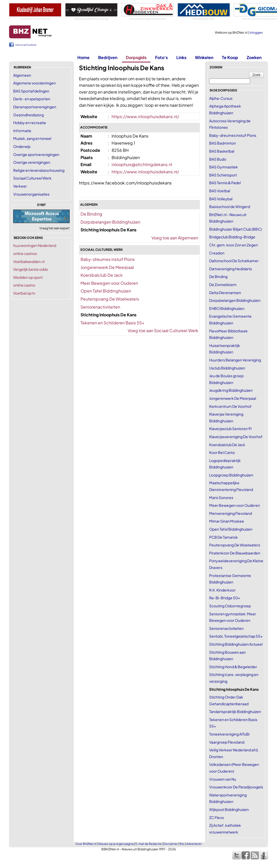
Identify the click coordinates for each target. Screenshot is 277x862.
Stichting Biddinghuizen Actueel (236, 644)
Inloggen (256, 32)
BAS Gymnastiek (223, 167)
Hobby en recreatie (29, 122)
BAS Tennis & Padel (225, 182)
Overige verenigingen (31, 162)
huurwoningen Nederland (34, 245)
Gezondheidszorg (28, 114)
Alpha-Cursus (220, 98)
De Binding (91, 214)
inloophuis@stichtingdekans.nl (142, 164)
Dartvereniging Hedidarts (230, 268)
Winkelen (204, 57)
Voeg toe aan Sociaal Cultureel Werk (163, 330)
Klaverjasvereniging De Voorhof (236, 436)
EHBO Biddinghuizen (226, 308)
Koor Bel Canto (222, 452)
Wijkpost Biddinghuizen (229, 809)
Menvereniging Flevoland (230, 513)
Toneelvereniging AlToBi (229, 734)
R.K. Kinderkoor (222, 590)
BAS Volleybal (220, 198)
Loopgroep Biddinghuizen (231, 475)
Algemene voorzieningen (34, 83)
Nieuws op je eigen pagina (116, 843)
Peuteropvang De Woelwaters (110, 299)
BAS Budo (217, 159)
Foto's (161, 57)
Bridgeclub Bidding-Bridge (232, 236)
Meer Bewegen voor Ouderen (109, 283)
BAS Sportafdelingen (31, 91)
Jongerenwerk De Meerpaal (107, 267)
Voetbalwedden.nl (29, 261)
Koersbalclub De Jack (102, 275)
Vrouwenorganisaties (31, 194)
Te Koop (230, 57)
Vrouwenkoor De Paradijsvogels (236, 787)
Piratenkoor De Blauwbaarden (234, 553)
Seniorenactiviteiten (100, 307)
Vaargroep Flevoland (226, 742)
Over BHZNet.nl (86, 843)
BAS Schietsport (223, 175)
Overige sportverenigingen (36, 154)
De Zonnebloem (223, 284)
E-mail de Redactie (148, 843)
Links (181, 57)
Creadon (216, 253)
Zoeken (254, 57)
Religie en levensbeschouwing (38, 170)
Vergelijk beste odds (30, 269)
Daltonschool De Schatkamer (234, 260)
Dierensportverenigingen (34, 106)
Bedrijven (107, 57)
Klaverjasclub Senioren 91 (230, 428)
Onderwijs (22, 146)
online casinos (25, 253)
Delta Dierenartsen (225, 292)
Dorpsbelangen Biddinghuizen (110, 222)
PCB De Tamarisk (223, 537)
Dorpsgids (136, 57)
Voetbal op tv (24, 293)
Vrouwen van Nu (222, 779)
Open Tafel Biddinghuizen (106, 291)
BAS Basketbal (221, 151)
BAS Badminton (222, 143)
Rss (182, 843)
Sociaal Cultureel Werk (32, 178)
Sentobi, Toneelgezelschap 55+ (236, 636)
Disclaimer (170, 843)
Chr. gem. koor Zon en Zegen (233, 245)
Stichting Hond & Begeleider (233, 666)
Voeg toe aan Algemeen (174, 237)
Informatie (22, 130)
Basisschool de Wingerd (229, 206)
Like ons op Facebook (25, 45)
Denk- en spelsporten (31, 98)
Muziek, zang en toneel (32, 138)
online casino (24, 285)
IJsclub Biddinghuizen (227, 368)
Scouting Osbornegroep (230, 605)
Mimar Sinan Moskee (226, 521)
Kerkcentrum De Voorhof (230, 406)
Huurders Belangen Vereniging (235, 360)
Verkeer (20, 186)
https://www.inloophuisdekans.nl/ (145, 116)
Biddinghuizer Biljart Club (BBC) (235, 229)
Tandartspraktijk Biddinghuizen (235, 711)
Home (83, 57)
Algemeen (22, 75)
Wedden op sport (28, 277)
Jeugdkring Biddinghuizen (231, 390)
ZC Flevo (216, 817)
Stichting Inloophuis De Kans (234, 689)
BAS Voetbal (219, 190)
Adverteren (194, 843)
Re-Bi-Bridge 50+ (224, 597)
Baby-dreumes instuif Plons (108, 259)
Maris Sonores (221, 497)
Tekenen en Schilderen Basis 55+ (112, 322)
